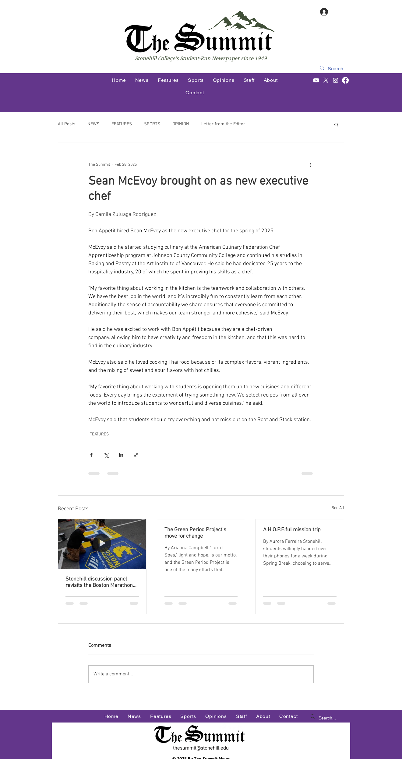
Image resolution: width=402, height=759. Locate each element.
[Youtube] (316, 80)
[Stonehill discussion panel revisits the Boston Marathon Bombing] (102, 544)
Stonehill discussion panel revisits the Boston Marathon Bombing (99, 582)
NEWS (93, 124)
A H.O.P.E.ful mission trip (292, 530)
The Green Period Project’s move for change (195, 533)
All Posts (66, 124)
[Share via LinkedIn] (121, 455)
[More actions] (310, 164)
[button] (336, 124)
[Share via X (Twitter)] (106, 455)
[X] (326, 80)
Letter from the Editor (223, 124)
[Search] (336, 69)
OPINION (180, 124)
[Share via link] (136, 455)
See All (338, 508)
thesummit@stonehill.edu (201, 748)
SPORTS (152, 124)
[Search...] (328, 718)
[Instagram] (335, 80)
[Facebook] (345, 80)
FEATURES (121, 124)
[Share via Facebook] (91, 455)
